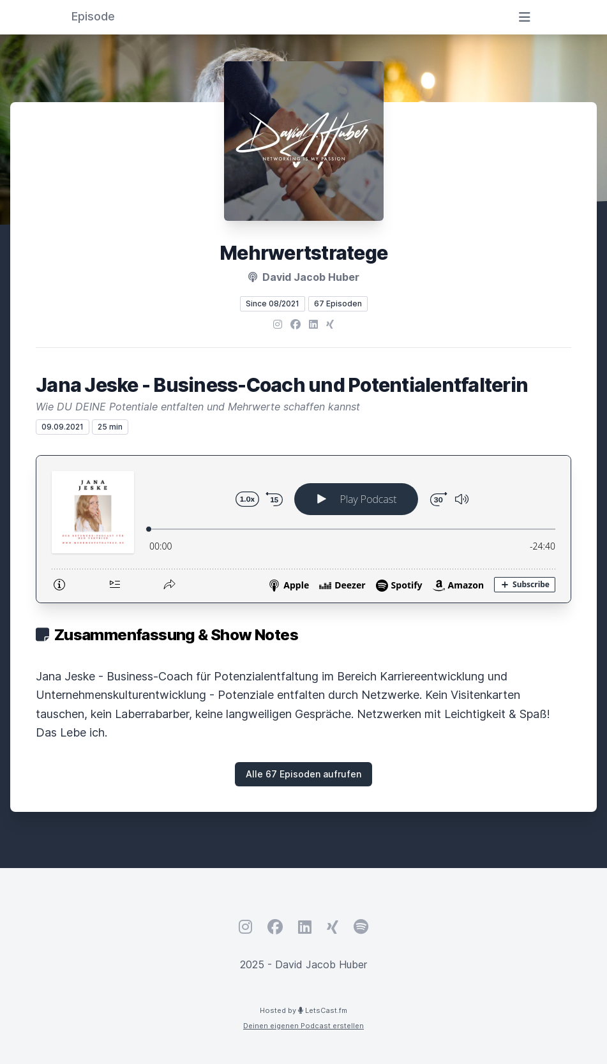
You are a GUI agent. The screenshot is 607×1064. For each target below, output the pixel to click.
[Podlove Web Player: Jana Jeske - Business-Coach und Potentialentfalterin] (303, 529)
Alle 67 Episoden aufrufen (303, 773)
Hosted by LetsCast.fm (303, 1010)
